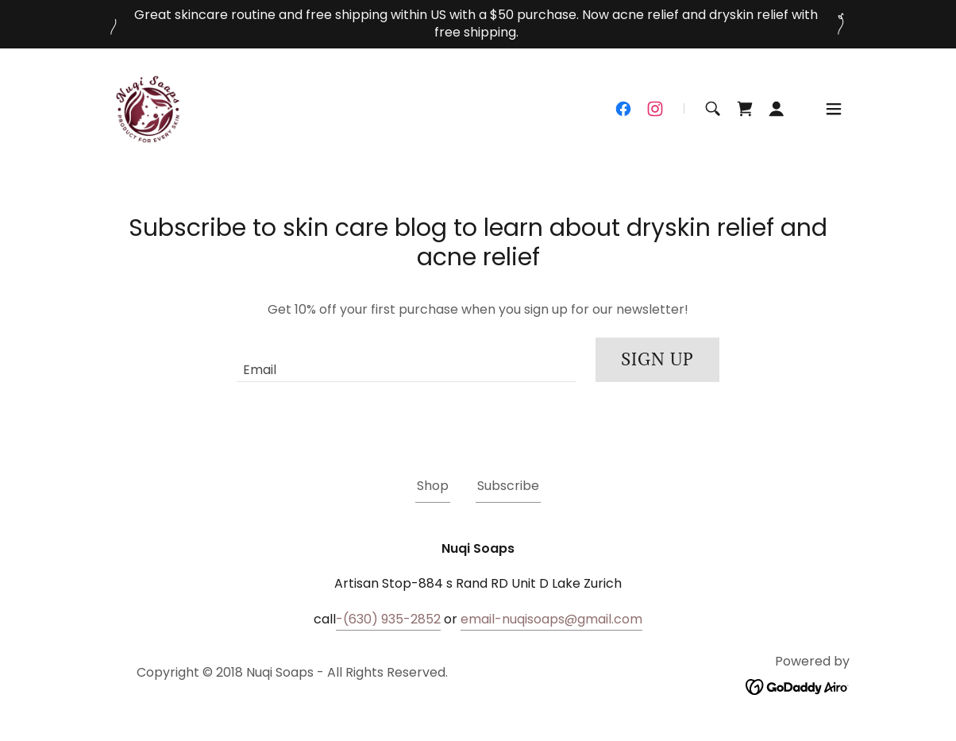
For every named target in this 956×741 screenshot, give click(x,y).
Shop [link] (433, 486)
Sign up (657, 359)
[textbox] (406, 360)
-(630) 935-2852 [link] (388, 619)
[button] (776, 109)
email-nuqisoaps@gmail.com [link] (551, 619)
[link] (148, 107)
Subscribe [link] (508, 486)
